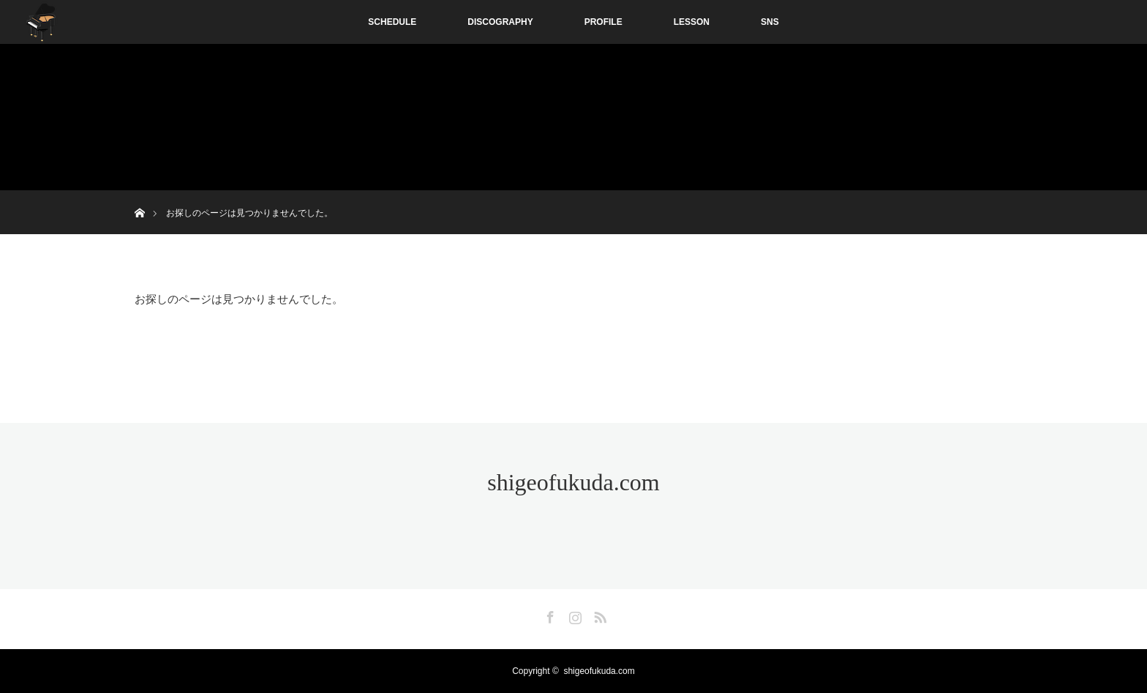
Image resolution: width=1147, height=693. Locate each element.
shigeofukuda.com (573, 482)
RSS (598, 615)
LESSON (692, 22)
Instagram (573, 615)
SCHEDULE (392, 22)
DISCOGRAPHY (500, 22)
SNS (770, 22)
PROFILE (603, 22)
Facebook (549, 615)
